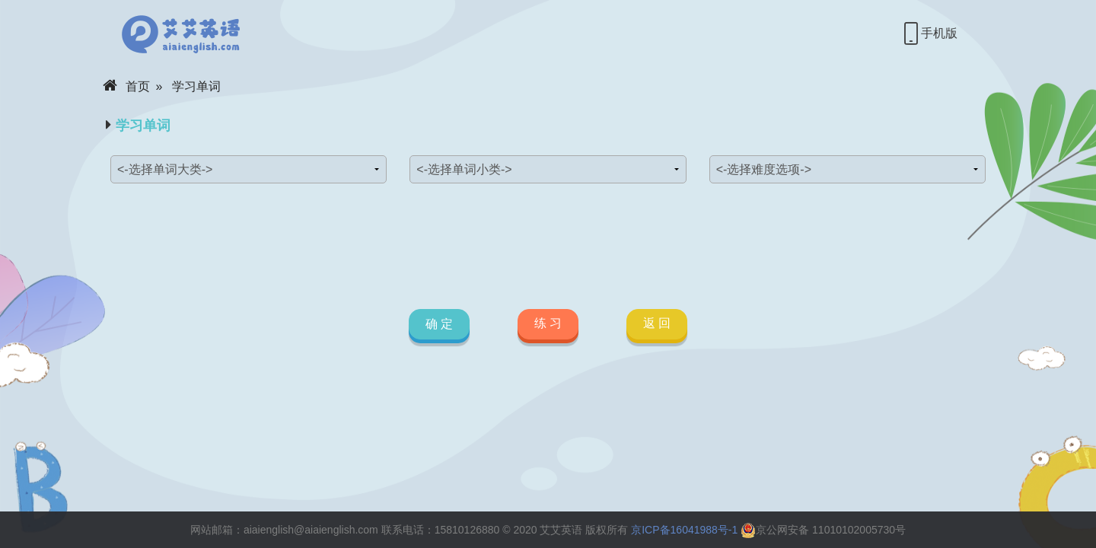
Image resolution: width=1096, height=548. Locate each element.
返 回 (657, 323)
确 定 (438, 323)
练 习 (548, 323)
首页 (126, 86)
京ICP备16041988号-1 (684, 530)
